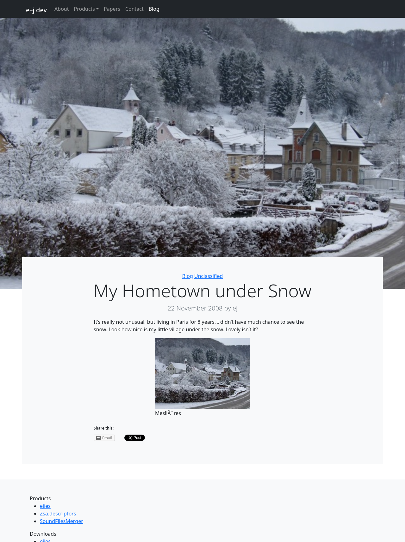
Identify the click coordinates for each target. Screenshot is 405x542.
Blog (154, 8)
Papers (112, 8)
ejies (45, 506)
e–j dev (36, 10)
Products (84, 8)
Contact (134, 8)
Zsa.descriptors (58, 513)
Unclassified (208, 276)
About (61, 8)
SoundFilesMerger (61, 521)
